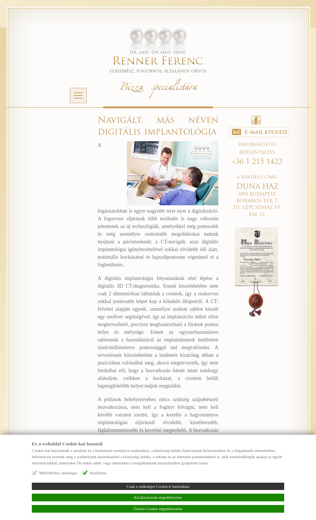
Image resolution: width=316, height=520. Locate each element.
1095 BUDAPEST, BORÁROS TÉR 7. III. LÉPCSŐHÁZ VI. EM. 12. (257, 201)
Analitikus (98, 473)
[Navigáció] (78, 95)
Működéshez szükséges (58, 473)
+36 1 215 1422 (257, 162)
